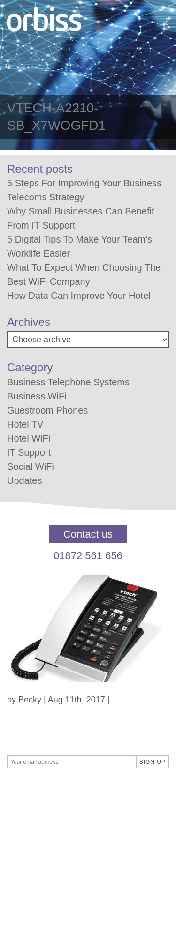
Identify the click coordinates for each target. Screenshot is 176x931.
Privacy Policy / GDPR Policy (61, 840)
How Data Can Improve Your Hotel (79, 295)
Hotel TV (25, 424)
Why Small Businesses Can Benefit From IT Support (80, 218)
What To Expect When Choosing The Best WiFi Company (84, 274)
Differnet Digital (96, 790)
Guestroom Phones (47, 410)
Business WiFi (37, 396)
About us (23, 853)
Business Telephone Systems (68, 382)
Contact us (88, 534)
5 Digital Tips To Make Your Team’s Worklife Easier (79, 246)
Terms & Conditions (43, 815)
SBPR (50, 790)
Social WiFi (30, 466)
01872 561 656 (88, 556)
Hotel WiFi (28, 438)
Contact (21, 828)
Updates (24, 480)
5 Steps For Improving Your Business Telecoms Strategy (84, 190)
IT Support (29, 452)
